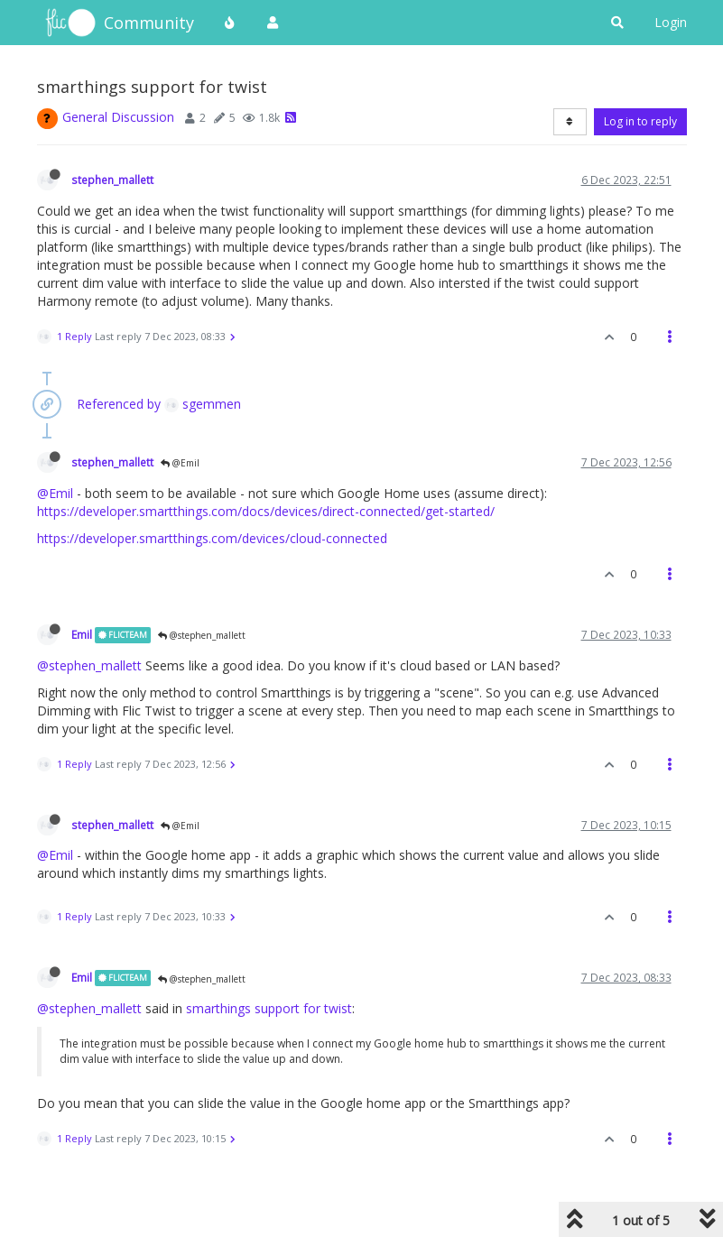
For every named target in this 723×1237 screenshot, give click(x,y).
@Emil (180, 463)
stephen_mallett (112, 179)
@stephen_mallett (202, 635)
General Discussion (118, 116)
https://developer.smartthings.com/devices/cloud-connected (212, 538)
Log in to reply (640, 121)
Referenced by (119, 403)
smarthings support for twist (269, 1008)
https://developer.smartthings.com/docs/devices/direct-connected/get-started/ (266, 511)
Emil (81, 634)
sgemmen (202, 403)
